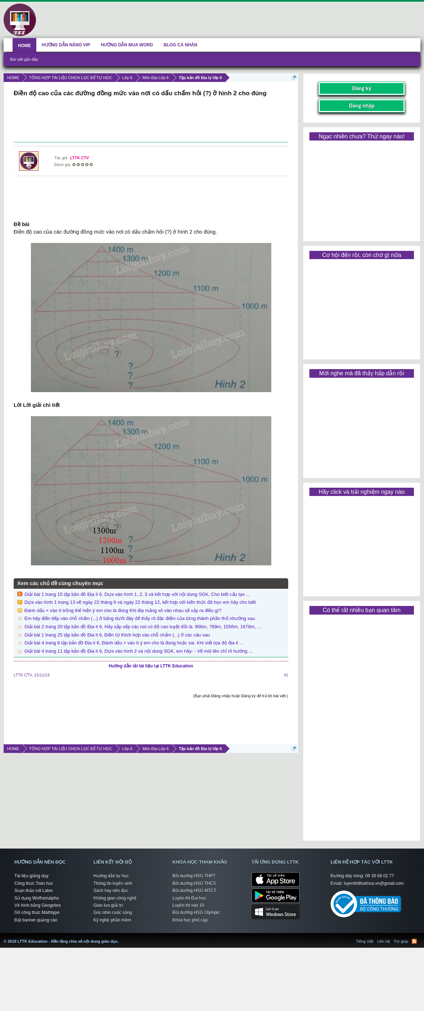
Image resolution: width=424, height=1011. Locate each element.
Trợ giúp (400, 941)
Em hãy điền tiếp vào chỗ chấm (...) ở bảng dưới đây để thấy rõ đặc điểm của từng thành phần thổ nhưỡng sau (139, 618)
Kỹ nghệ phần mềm (112, 920)
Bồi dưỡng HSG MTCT (194, 890)
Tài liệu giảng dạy (31, 875)
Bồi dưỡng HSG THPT (194, 875)
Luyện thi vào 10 (188, 905)
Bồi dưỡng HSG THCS (194, 883)
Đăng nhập (362, 105)
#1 (286, 675)
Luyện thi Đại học (189, 898)
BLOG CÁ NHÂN (180, 44)
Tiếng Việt (365, 941)
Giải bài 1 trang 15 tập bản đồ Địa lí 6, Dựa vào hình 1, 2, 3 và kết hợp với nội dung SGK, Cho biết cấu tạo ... (137, 594)
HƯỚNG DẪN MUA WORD (127, 44)
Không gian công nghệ (115, 898)
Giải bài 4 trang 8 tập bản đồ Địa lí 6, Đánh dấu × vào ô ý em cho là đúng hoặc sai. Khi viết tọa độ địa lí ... (133, 642)
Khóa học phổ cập (190, 920)
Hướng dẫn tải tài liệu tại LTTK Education (151, 665)
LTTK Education (120, 937)
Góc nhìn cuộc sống (112, 912)
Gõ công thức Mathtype (36, 912)
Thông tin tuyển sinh (112, 883)
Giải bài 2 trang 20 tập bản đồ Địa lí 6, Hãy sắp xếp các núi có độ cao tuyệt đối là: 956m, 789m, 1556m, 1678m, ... (142, 626)
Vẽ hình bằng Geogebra (37, 905)
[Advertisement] (151, 120)
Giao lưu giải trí (108, 905)
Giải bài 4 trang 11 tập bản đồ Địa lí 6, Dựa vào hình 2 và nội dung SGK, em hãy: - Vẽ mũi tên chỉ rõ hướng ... (138, 651)
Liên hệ (383, 941)
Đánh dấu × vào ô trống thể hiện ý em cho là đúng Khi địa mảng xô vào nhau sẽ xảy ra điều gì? (122, 610)
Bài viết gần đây (24, 59)
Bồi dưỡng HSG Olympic (196, 912)
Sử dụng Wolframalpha (36, 898)
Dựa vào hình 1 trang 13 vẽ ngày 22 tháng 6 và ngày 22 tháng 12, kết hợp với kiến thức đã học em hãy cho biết (140, 602)
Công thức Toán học (33, 883)
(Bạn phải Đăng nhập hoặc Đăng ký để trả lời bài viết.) (240, 696)
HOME (24, 45)
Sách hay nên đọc (110, 890)
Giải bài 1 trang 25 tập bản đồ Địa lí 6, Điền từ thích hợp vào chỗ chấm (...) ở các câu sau (117, 635)
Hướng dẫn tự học (111, 875)
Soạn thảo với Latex (33, 890)
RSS (414, 941)
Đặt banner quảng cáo (35, 920)
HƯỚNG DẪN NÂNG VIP (66, 44)
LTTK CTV (79, 158)
